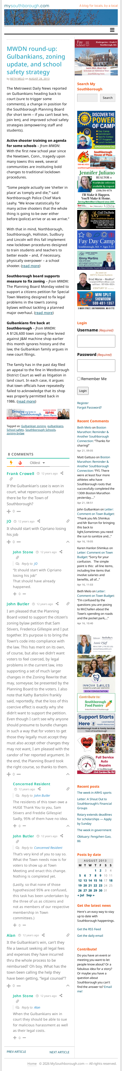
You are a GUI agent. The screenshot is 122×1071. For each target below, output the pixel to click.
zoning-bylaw (15, 433)
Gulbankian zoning (33, 426)
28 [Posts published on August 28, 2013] (90, 890)
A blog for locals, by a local (98, 5)
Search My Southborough (89, 86)
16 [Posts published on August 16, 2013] (100, 880)
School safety (15, 430)
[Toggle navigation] (112, 30)
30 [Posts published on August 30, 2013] (100, 890)
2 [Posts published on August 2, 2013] (100, 870)
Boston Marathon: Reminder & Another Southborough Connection (93, 434)
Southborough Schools (40, 430)
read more (30, 265)
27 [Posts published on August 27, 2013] (85, 890)
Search (108, 98)
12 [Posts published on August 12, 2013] (80, 880)
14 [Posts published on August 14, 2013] (90, 880)
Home (32, 1063)
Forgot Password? (89, 407)
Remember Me (94, 378)
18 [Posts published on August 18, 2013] (111, 880)
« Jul (80, 895)
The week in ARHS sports (94, 792)
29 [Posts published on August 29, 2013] (95, 890)
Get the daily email (90, 935)
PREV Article (16, 1052)
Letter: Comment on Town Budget (95, 511)
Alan (37, 1007)
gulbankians (55, 426)
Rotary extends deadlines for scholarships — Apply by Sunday (94, 819)
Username (95, 330)
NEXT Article (59, 1052)
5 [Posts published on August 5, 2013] (80, 875)
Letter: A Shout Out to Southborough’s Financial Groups (94, 803)
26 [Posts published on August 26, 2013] (80, 890)
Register (83, 403)
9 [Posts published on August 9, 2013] (100, 875)
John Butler (42, 795)
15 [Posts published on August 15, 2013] (95, 880)
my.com (26, 5)
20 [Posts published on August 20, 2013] (85, 885)
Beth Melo (17, 78)
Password (94, 354)
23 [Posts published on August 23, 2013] (100, 885)
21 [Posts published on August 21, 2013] (90, 885)
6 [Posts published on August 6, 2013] (85, 875)
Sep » (90, 895)
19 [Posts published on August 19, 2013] (80, 885)
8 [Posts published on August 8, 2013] (95, 875)
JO (35, 563)
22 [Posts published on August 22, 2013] (95, 885)
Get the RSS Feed (89, 929)
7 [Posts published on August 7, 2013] (90, 875)
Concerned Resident (48, 847)
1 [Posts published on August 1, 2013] (95, 870)
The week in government (94, 830)
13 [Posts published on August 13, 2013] (85, 880)
